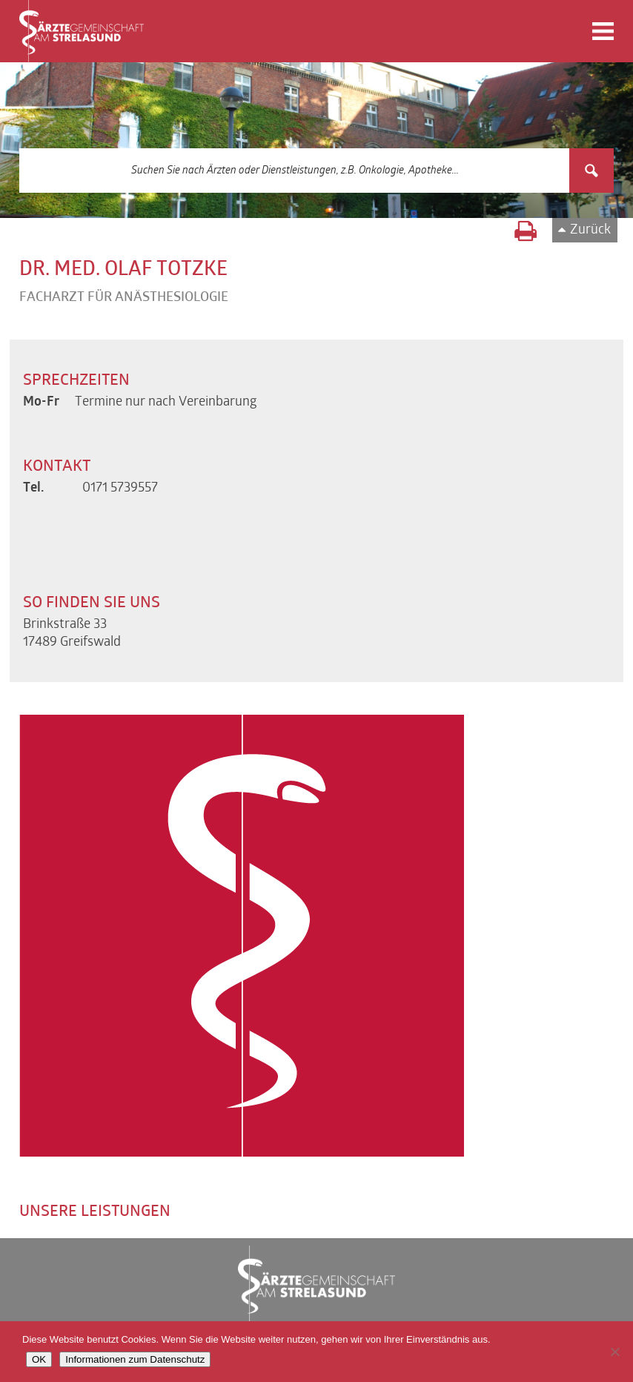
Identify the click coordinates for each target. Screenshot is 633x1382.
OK (39, 1359)
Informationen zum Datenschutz (135, 1359)
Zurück (590, 230)
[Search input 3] (295, 171)
